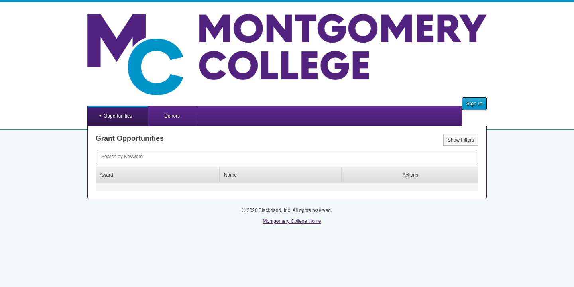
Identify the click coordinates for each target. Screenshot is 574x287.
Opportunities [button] (118, 116)
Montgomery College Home (292, 221)
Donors (172, 116)
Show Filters (461, 140)
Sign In (474, 103)
